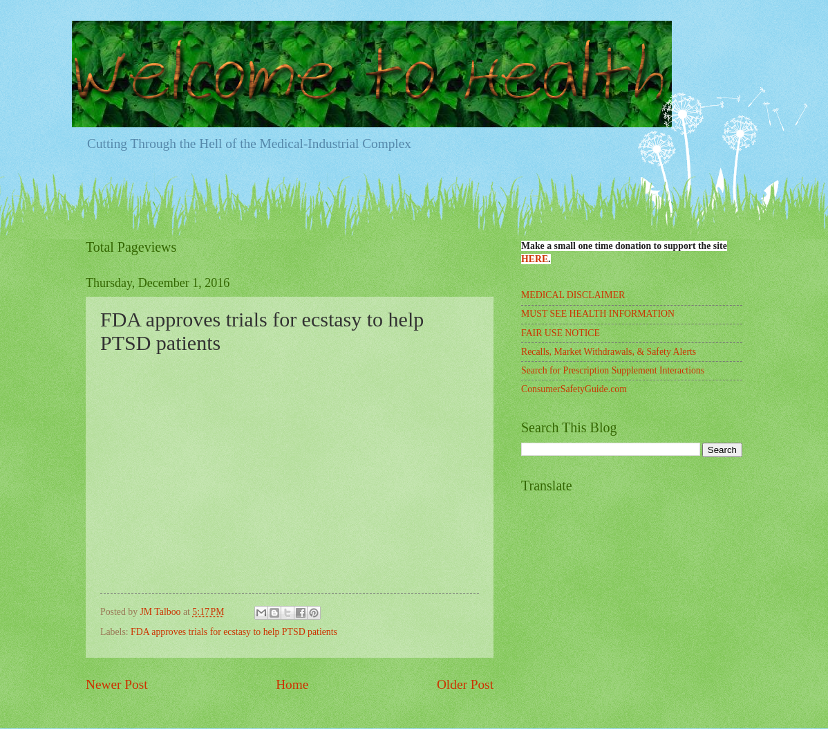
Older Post (465, 684)
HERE (534, 259)
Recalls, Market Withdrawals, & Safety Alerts (608, 352)
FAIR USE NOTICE (560, 333)
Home (292, 684)
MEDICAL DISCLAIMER (573, 295)
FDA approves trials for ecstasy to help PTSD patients (234, 632)
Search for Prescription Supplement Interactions (612, 370)
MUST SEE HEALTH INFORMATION (598, 313)
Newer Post (117, 684)
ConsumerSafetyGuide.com (574, 389)
